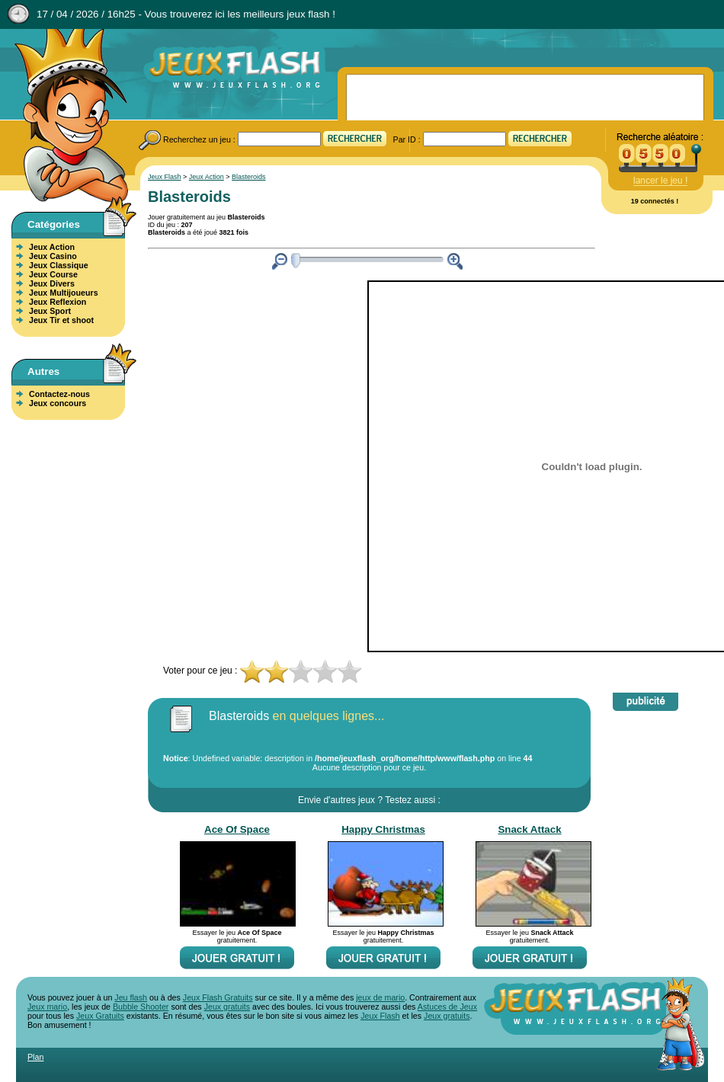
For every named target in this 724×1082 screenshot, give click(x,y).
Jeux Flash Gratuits (218, 997)
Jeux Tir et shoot (61, 320)
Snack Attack (529, 829)
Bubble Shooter (140, 1006)
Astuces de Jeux (447, 1006)
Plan (35, 1056)
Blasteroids (249, 177)
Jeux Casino (53, 256)
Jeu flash (130, 997)
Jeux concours (57, 403)
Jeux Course (53, 274)
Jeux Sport (50, 310)
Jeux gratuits (227, 1006)
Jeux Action (52, 246)
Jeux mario (47, 1006)
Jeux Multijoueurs (63, 292)
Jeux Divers (52, 283)
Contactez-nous (59, 394)
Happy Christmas (383, 829)
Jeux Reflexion (57, 301)
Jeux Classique (58, 265)
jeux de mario (380, 997)
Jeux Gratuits (100, 1015)
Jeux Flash (65, 116)
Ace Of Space (237, 829)
